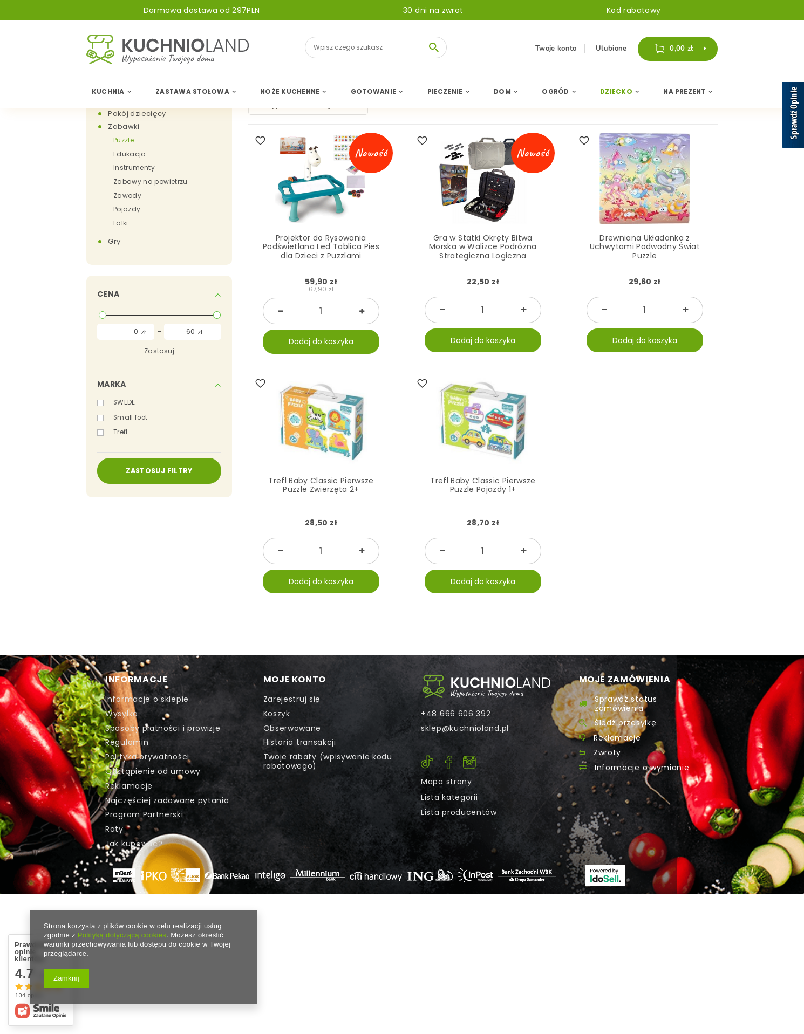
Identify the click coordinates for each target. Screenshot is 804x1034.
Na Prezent (684, 91)
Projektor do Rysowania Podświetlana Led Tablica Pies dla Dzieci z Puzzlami (321, 248)
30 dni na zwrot (433, 10)
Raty (114, 829)
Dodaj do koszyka (321, 341)
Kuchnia (108, 91)
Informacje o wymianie (642, 767)
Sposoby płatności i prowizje (163, 728)
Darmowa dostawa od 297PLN (202, 10)
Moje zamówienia (625, 680)
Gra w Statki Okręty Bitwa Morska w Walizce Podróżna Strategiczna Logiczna (483, 248)
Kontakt (486, 686)
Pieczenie (445, 91)
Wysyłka (121, 713)
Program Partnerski (144, 814)
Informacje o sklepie (147, 699)
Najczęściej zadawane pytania (167, 800)
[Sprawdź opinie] (793, 117)
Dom (502, 91)
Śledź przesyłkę (626, 723)
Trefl (120, 432)
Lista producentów (459, 812)
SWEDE (124, 402)
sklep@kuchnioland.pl (465, 728)
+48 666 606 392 (456, 713)
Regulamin (126, 742)
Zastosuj (159, 351)
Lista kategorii (449, 797)
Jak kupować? (133, 843)
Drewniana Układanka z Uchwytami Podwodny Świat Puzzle (645, 248)
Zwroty (607, 752)
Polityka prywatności (147, 757)
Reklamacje (129, 786)
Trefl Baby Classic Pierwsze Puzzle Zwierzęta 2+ (320, 485)
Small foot (130, 417)
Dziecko (616, 91)
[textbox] (376, 47)
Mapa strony (446, 781)
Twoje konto (557, 48)
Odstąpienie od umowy (153, 771)
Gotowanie (373, 91)
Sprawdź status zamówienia (626, 704)
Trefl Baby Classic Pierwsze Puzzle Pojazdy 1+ (482, 485)
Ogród (555, 91)
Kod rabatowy (633, 10)
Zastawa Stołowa (192, 91)
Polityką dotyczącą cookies (122, 935)
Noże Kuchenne (289, 91)
